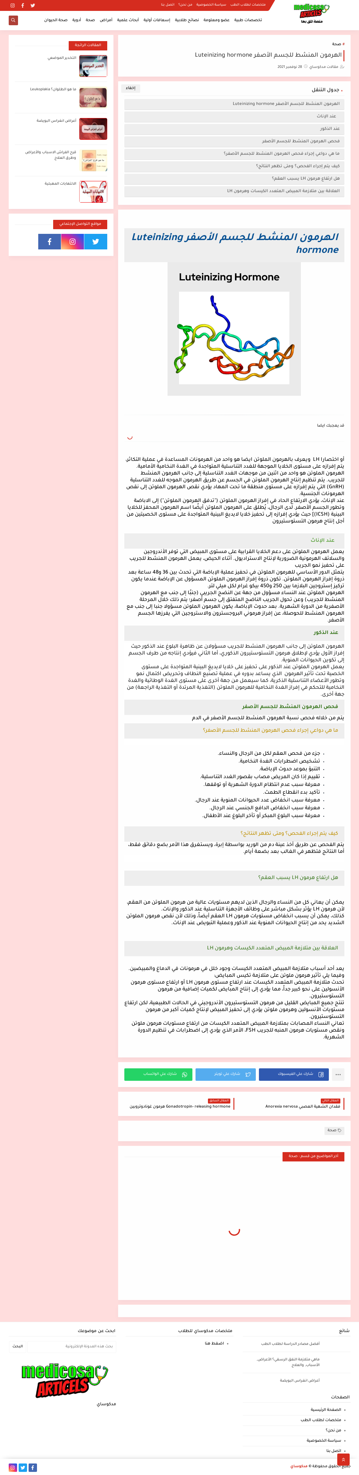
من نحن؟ (185, 5)
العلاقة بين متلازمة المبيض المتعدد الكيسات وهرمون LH (283, 191)
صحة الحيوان (56, 20)
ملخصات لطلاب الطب (248, 5)
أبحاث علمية (128, 20)
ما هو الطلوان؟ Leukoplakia (53, 90)
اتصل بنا (167, 5)
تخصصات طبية (248, 20)
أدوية (76, 20)
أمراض (106, 20)
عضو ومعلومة (217, 20)
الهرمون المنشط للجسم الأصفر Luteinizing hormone (286, 104)
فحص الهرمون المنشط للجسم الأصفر (301, 141)
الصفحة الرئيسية (326, 1410)
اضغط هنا (214, 1344)
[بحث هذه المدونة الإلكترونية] (72, 1347)
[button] (294, 1074)
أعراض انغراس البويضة (56, 121)
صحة (90, 20)
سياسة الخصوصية (211, 5)
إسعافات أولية (157, 20)
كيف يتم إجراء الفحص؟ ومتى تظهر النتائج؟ (298, 166)
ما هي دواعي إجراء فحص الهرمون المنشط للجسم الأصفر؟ (282, 154)
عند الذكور (330, 129)
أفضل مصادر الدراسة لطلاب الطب (290, 1344)
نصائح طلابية (187, 20)
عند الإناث (327, 116)
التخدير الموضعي (62, 58)
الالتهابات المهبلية (60, 184)
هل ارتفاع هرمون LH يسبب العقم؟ (306, 179)
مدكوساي (299, 1467)
